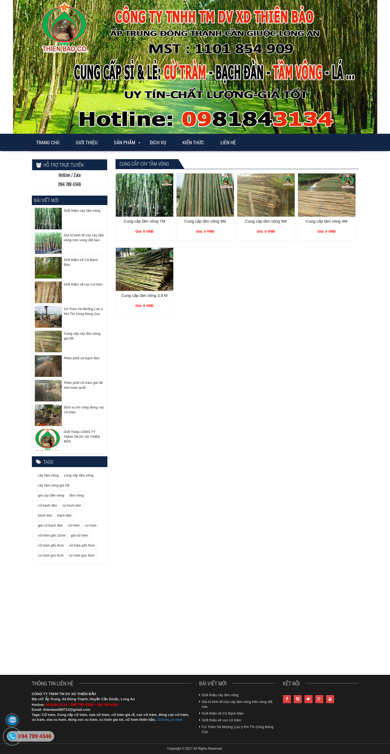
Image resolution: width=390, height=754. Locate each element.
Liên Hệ (228, 142)
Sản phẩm (124, 142)
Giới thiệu (86, 142)
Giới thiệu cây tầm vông (220, 695)
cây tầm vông (48, 475)
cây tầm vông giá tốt (53, 485)
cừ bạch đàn (47, 505)
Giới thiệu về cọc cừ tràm (221, 720)
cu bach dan (71, 505)
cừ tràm (74, 525)
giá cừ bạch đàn (50, 525)
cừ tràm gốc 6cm (51, 545)
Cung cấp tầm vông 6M (205, 221)
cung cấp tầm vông (79, 475)
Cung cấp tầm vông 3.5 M (144, 295)
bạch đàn (64, 515)
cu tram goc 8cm (81, 555)
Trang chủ (47, 142)
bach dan (45, 515)
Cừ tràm (163, 720)
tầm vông (76, 495)
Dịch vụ (158, 142)
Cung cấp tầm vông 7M (144, 221)
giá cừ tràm (79, 535)
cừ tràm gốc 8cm (82, 545)
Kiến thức (193, 142)
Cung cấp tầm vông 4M (326, 221)
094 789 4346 (34, 736)
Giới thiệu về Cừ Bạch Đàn (223, 713)
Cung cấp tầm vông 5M (266, 221)
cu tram (90, 525)
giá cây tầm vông (51, 495)
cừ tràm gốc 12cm (52, 535)
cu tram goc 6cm (51, 555)
